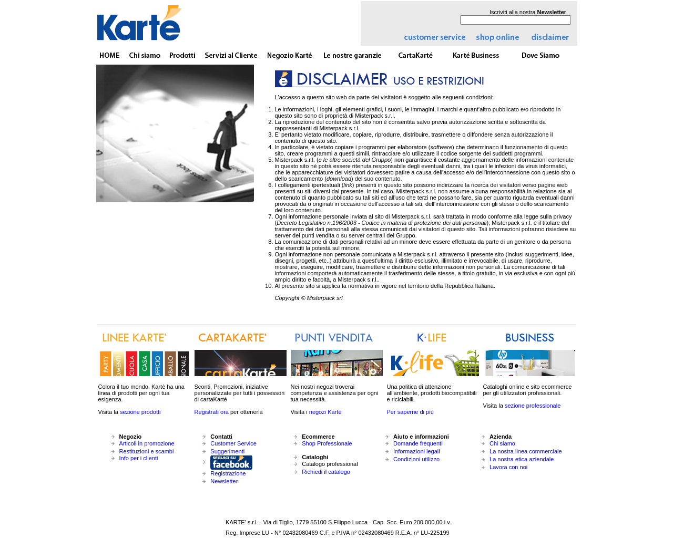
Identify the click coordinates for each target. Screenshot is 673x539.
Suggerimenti (227, 451)
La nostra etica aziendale (522, 459)
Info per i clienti (138, 458)
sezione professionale (532, 405)
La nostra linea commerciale (526, 451)
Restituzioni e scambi (146, 451)
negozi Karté (325, 412)
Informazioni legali (416, 451)
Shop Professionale (327, 443)
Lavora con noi (508, 467)
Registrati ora (212, 412)
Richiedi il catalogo (326, 472)
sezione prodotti (140, 412)
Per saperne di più (410, 412)
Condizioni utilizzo (416, 459)
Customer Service (233, 443)
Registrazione (228, 473)
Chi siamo (502, 443)
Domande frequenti (418, 443)
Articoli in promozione (147, 443)
